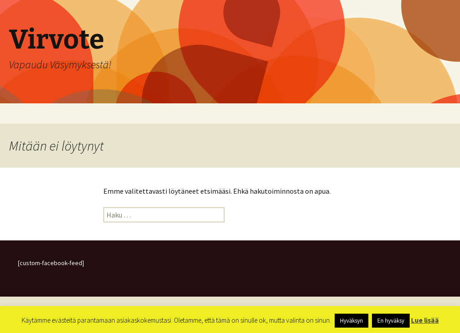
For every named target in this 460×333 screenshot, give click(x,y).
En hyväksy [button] (390, 320)
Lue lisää (425, 320)
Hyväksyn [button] (351, 320)
